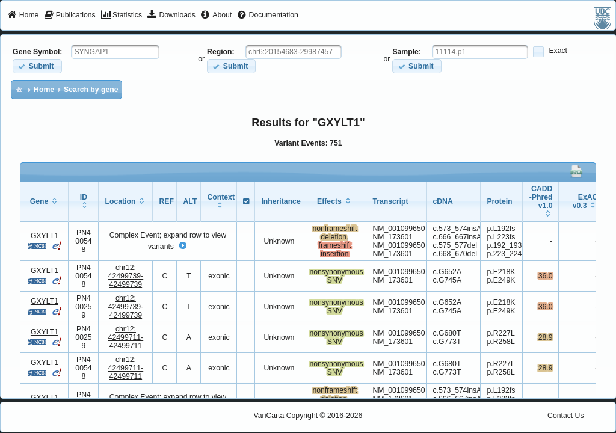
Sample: (406, 52)
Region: (221, 52)
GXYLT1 (44, 236)
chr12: (126, 276)
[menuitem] (23, 15)
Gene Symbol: (37, 52)
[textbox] (115, 52)
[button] (37, 66)
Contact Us (565, 415)
